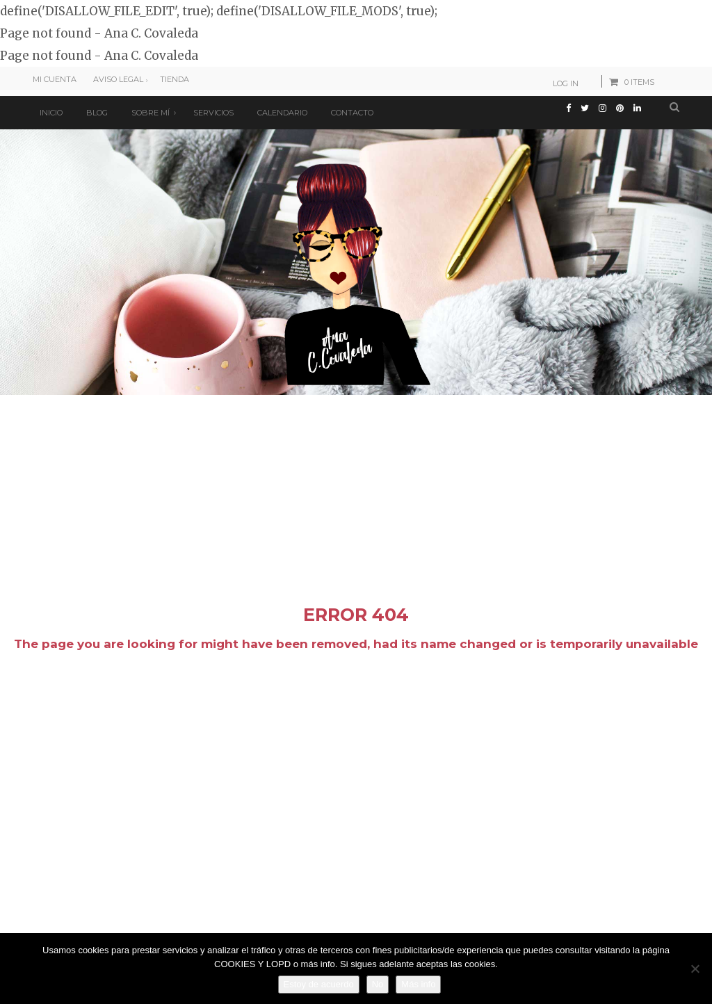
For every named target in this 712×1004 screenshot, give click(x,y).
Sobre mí (150, 113)
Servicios (213, 113)
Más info (418, 984)
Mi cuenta (54, 79)
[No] (695, 968)
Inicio (51, 113)
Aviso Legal (118, 79)
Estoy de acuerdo (319, 984)
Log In (565, 83)
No (378, 984)
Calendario (282, 113)
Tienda (174, 79)
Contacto (352, 113)
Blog (97, 113)
